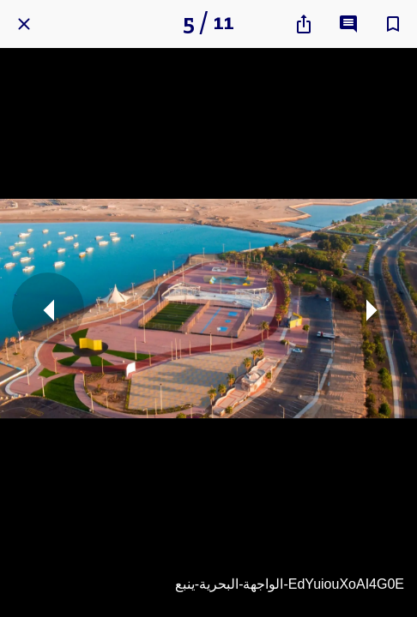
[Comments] (348, 24)
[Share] (303, 24)
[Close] (24, 24)
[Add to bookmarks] (393, 24)
